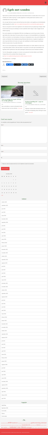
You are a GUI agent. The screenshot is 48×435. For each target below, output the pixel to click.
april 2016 (4, 391)
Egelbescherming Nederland (9, 102)
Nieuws (4, 70)
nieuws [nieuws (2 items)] (38, 425)
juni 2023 (3, 269)
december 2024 (5, 218)
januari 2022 (4, 320)
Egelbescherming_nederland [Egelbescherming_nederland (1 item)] (5, 425)
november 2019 (5, 381)
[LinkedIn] (24, 64)
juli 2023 (3, 266)
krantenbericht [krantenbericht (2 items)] (26, 425)
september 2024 (5, 222)
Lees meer (20, 108)
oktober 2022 (4, 290)
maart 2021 (4, 354)
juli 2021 (3, 340)
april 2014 (4, 398)
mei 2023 (3, 273)
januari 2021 (4, 361)
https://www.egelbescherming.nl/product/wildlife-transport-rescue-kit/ (18, 56)
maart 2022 (4, 313)
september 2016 (5, 388)
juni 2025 (3, 208)
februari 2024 (4, 242)
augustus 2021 (4, 337)
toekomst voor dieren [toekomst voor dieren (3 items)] (18, 427)
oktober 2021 (4, 330)
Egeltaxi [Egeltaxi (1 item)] (20, 425)
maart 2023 (4, 279)
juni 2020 (3, 371)
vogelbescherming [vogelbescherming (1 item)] (40, 427)
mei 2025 (3, 212)
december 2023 (5, 249)
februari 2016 (4, 395)
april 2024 (4, 235)
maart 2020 (4, 378)
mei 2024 (3, 232)
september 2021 (5, 334)
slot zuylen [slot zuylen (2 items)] (4, 427)
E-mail (2, 151)
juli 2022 (3, 300)
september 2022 (5, 293)
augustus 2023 (4, 262)
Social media (4, 416)
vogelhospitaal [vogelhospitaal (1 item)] (45, 427)
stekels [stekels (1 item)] (8, 427)
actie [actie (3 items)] (9, 423)
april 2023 (4, 276)
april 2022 (4, 310)
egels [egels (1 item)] (15, 425)
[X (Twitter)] (17, 64)
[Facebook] (9, 64)
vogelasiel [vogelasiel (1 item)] (35, 427)
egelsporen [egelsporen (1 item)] (17, 425)
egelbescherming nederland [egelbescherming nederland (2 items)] (38, 423)
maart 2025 (4, 215)
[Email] (31, 64)
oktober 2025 (4, 202)
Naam (2, 145)
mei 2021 (3, 347)
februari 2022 (4, 317)
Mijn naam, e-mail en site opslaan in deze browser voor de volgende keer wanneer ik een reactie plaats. (18, 163)
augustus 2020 (4, 364)
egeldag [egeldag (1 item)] (10, 425)
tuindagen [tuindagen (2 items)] (29, 427)
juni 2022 (3, 303)
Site (1, 157)
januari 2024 (4, 246)
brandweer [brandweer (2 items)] (15, 423)
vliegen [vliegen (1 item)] (33, 427)
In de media (4, 410)
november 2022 (5, 286)
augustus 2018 (4, 384)
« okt (2, 195)
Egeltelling (4, 405)
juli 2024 (3, 225)
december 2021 (5, 323)
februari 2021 (4, 357)
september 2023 (5, 259)
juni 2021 (3, 344)
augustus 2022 (4, 296)
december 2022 (5, 283)
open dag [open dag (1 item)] (45, 425)
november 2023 (5, 252)
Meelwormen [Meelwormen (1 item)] (34, 425)
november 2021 (5, 327)
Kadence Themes (19, 432)
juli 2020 (3, 367)
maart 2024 (4, 239)
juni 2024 (3, 229)
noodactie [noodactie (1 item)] (42, 425)
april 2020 (4, 374)
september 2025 (5, 205)
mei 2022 (3, 306)
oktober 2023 (4, 256)
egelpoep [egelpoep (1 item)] (13, 425)
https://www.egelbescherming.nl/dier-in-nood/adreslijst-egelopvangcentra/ (29, 24)
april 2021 (4, 351)
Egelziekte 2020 (5, 407)
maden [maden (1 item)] (31, 425)
